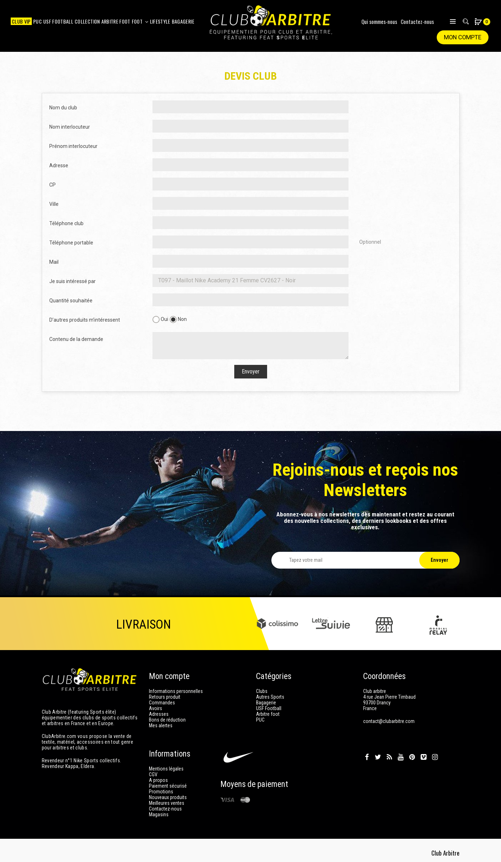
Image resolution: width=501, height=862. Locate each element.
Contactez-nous (417, 21)
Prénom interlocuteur (73, 146)
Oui (160, 319)
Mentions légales (166, 769)
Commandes (162, 702)
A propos (158, 780)
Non (178, 319)
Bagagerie (266, 702)
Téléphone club (66, 223)
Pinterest (412, 757)
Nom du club (63, 107)
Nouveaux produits (168, 797)
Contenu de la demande (76, 339)
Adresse (58, 165)
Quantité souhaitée (70, 300)
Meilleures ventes (166, 803)
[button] (478, 22)
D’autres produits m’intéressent (84, 320)
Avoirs (155, 708)
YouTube (401, 757)
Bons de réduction (167, 720)
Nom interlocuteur (69, 127)
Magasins (159, 814)
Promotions (161, 791)
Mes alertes (160, 725)
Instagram (435, 757)
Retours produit (164, 697)
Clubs (261, 691)
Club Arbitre (446, 851)
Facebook (367, 757)
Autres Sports (270, 697)
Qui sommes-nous (379, 21)
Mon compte (462, 37)
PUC (260, 720)
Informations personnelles (176, 691)
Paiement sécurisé (168, 786)
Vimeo (423, 757)
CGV (153, 774)
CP (52, 185)
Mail (54, 262)
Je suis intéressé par (72, 281)
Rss (389, 757)
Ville (54, 204)
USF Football (268, 708)
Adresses (159, 714)
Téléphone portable (71, 243)
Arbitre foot (268, 714)
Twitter (378, 757)
